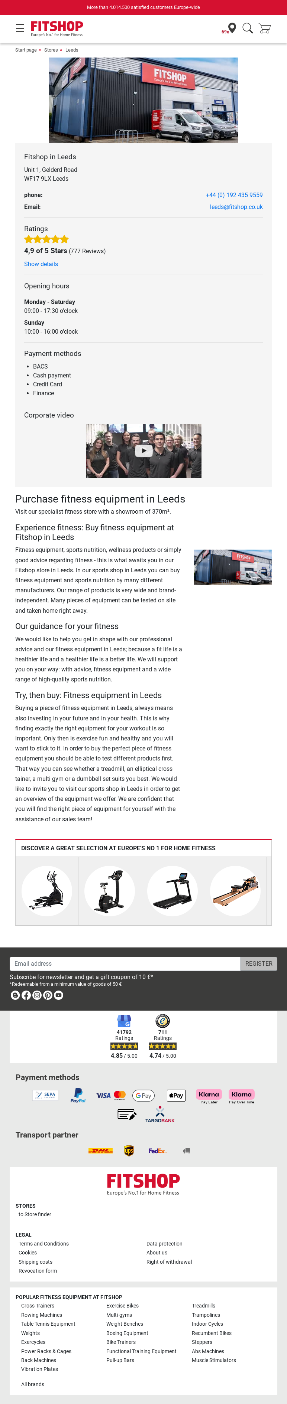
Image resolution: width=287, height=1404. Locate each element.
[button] (194, 567)
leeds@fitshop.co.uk (236, 206)
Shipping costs (35, 1262)
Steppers (202, 1342)
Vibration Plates (39, 1369)
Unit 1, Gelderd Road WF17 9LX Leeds (50, 174)
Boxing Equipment (127, 1333)
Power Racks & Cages (46, 1351)
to (35, 1214)
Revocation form (38, 1271)
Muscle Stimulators (214, 1360)
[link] (15, 996)
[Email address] (125, 964)
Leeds (71, 50)
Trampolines (206, 1315)
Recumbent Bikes (212, 1333)
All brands (32, 1384)
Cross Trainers (37, 1306)
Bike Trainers (121, 1342)
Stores (51, 50)
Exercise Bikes (122, 1306)
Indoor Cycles (207, 1324)
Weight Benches (124, 1324)
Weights (30, 1333)
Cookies (28, 1253)
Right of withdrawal (169, 1262)
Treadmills (203, 1306)
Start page (26, 50)
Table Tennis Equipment (48, 1324)
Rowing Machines (41, 1315)
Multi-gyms (119, 1315)
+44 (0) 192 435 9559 (234, 195)
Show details (41, 264)
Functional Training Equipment (141, 1351)
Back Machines (38, 1360)
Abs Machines (208, 1351)
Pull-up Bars (120, 1360)
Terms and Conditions (44, 1244)
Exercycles (33, 1342)
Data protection (164, 1244)
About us (156, 1253)
